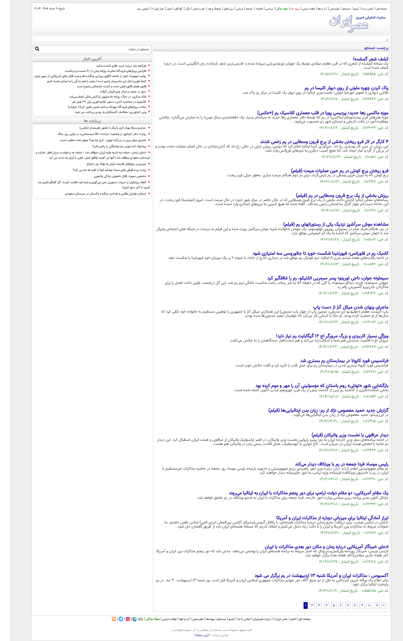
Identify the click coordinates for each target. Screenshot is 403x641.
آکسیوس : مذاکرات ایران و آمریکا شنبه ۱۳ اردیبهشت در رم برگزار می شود (312, 575)
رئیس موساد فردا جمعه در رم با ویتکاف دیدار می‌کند (332, 464)
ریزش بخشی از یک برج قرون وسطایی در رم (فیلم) (332, 195)
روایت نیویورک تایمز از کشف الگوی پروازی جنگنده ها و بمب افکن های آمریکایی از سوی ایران (82, 76)
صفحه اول (372, 9)
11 (367, 605)
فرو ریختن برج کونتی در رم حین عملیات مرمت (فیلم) (330, 171)
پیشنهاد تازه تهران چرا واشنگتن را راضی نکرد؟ (111, 146)
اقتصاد (249, 9)
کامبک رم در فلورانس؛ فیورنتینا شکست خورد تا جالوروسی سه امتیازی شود (311, 253)
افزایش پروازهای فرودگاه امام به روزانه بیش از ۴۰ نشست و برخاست (97, 71)
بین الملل (218, 9)
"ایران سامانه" (192, 635)
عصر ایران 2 (148, 9)
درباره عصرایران (252, 619)
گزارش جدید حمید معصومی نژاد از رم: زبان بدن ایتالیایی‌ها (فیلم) (319, 410)
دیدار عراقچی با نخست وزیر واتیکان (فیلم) (340, 435)
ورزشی (229, 9)
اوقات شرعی (298, 9)
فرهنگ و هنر (204, 9)
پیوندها (200, 619)
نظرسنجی (325, 9)
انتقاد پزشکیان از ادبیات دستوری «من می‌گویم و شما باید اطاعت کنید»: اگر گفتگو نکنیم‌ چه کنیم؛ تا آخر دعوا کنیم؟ (84, 185)
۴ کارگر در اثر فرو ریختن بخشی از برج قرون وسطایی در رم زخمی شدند (314, 142)
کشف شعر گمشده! (361, 59)
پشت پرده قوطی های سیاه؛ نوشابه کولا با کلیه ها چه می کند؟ (101, 170)
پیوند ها (285, 9)
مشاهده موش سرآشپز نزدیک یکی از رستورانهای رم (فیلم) (326, 224)
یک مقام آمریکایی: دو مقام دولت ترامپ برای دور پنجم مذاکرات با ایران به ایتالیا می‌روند (299, 493)
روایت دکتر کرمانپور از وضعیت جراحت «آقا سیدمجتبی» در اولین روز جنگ (94, 134)
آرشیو (346, 9)
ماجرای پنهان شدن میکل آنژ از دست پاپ (341, 307)
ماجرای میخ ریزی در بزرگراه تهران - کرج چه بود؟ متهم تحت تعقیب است (95, 140)
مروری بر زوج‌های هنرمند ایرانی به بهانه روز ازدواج (108, 164)
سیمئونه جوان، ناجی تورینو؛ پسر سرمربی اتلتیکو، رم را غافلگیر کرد (318, 278)
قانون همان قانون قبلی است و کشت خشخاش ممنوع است (103, 86)
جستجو (337, 9)
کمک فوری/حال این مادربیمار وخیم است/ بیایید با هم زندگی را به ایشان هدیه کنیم (88, 81)
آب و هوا (312, 9)
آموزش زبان (133, 9)
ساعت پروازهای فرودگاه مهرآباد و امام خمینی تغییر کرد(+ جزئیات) (99, 107)
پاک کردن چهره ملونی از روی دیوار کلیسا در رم (337, 88)
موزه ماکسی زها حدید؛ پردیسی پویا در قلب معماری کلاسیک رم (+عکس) (313, 113)
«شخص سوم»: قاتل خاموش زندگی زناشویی (112, 176)
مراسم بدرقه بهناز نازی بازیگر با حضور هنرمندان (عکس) (105, 128)
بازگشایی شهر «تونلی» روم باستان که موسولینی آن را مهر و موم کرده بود (312, 386)
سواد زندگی (272, 9)
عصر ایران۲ (271, 619)
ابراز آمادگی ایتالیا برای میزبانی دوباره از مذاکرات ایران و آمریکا (323, 518)
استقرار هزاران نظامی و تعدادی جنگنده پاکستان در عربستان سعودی (97, 193)
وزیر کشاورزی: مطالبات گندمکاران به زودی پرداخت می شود (102, 112)
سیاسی (259, 9)
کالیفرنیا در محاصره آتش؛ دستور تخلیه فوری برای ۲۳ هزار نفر (101, 102)
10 (359, 605)
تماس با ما (357, 9)
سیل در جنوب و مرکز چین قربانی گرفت (115, 91)
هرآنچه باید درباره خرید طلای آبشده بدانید (113, 66)
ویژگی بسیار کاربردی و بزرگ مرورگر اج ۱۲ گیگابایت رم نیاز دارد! (322, 336)
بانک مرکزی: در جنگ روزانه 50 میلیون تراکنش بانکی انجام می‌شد (100, 96)
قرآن (178, 9)
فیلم (159, 9)
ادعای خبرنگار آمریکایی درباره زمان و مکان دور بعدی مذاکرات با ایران (317, 547)
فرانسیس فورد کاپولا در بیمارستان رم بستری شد (334, 361)
